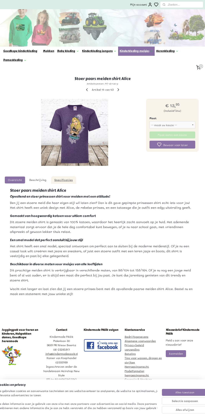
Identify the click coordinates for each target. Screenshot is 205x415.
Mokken (48, 51)
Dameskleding (15, 60)
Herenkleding (167, 51)
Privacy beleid (134, 345)
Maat (153, 118)
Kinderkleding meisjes (136, 51)
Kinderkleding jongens (99, 51)
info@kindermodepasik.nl (61, 354)
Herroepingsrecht (137, 366)
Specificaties (63, 180)
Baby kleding (68, 51)
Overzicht (15, 180)
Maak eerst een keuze (172, 134)
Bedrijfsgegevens (136, 337)
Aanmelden (176, 353)
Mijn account (141, 4)
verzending (132, 349)
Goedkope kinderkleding (20, 51)
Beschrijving (37, 180)
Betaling (130, 354)
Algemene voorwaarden (140, 341)
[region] (77, 400)
